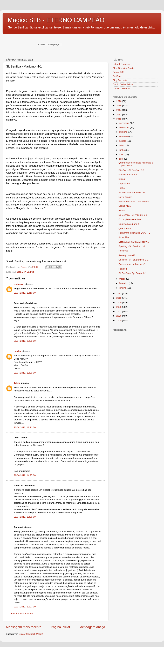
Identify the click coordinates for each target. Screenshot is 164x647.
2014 (119, 110)
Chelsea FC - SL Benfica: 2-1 (133, 259)
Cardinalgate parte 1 (129, 224)
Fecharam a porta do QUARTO (134, 233)
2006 (119, 316)
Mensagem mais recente (23, 627)
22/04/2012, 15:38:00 (25, 517)
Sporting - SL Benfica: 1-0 (132, 246)
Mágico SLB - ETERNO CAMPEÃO (56, 20)
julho (122, 145)
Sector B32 (118, 72)
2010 (119, 298)
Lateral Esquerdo (121, 64)
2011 (119, 293)
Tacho (122, 188)
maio (122, 154)
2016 (119, 101)
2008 (119, 307)
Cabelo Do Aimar (121, 88)
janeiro (123, 288)
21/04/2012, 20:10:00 (25, 293)
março (122, 279)
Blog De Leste (120, 80)
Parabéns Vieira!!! (128, 174)
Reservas (123, 250)
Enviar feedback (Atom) (31, 634)
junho (122, 150)
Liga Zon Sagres (25, 272)
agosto (123, 141)
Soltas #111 (125, 206)
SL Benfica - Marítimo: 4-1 (132, 192)
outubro (123, 132)
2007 (119, 311)
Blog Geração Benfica (124, 68)
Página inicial (60, 627)
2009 (119, 302)
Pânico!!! (123, 268)
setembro (124, 136)
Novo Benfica (125, 197)
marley (17, 351)
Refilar (122, 210)
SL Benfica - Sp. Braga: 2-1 (133, 273)
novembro (124, 127)
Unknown (19, 284)
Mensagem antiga (92, 627)
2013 (119, 114)
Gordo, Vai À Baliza (123, 84)
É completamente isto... (131, 219)
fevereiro (124, 283)
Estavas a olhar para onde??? (134, 242)
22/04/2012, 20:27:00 (25, 606)
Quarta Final (125, 228)
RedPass (117, 76)
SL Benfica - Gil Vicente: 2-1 (133, 215)
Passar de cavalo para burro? (134, 201)
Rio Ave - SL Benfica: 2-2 (131, 170)
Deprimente (125, 183)
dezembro (124, 123)
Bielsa (122, 179)
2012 (119, 119)
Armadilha (124, 237)
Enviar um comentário (21, 613)
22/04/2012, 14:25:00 (25, 475)
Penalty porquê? (127, 255)
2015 (119, 105)
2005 (119, 320)
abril (121, 159)
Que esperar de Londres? (132, 264)
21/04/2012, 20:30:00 (25, 341)
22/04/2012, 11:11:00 (25, 427)
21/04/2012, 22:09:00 (25, 372)
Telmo (17, 383)
